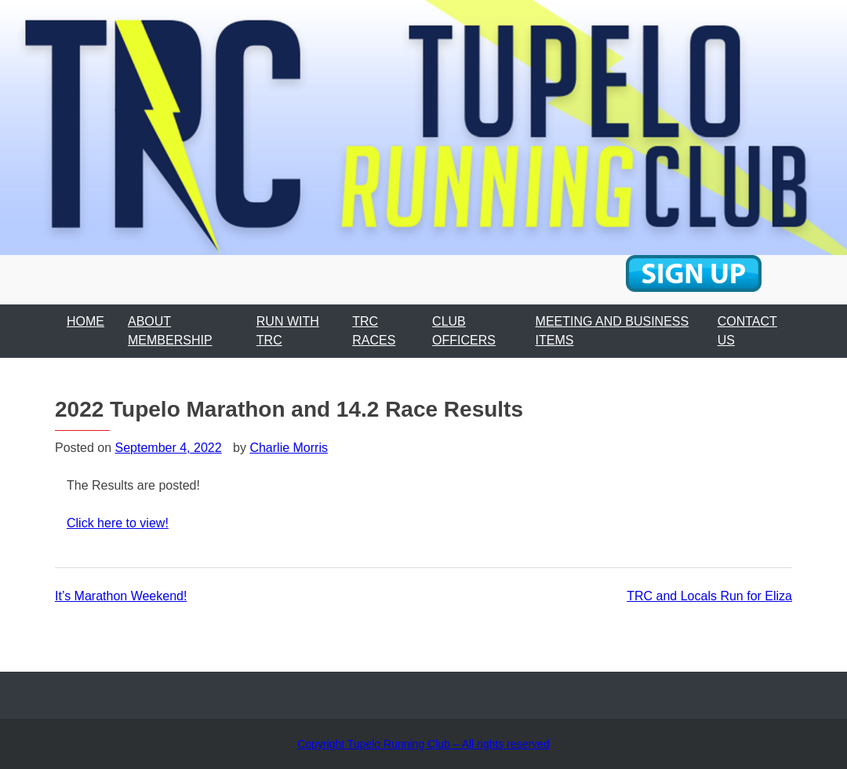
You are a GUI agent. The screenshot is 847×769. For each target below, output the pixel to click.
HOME (85, 321)
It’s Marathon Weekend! (121, 596)
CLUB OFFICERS (464, 331)
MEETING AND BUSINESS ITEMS (612, 331)
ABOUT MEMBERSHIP (170, 331)
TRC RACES (373, 331)
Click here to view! (118, 523)
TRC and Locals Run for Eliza (709, 596)
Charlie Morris (288, 447)
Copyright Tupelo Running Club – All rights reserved (423, 744)
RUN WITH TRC (287, 331)
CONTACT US (747, 331)
